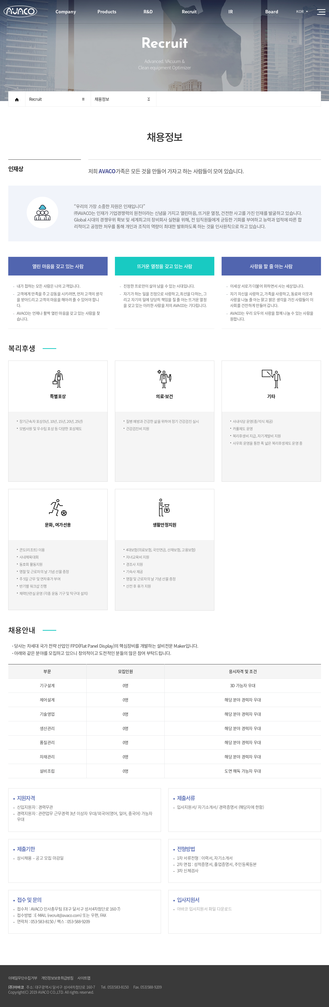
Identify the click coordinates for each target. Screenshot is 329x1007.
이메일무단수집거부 (22, 978)
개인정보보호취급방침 (57, 978)
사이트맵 (83, 978)
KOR (300, 11)
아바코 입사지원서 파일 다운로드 (204, 909)
